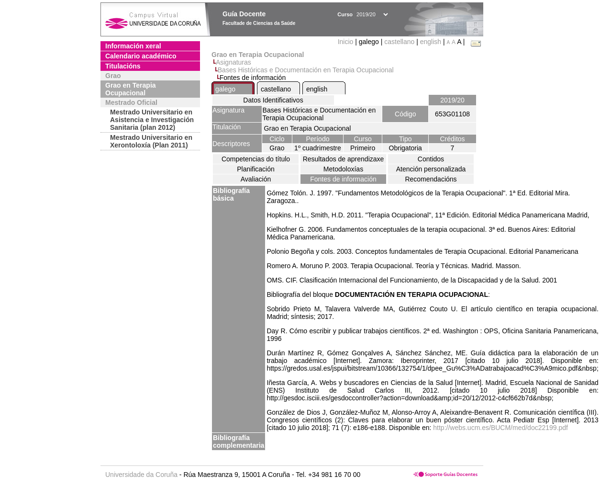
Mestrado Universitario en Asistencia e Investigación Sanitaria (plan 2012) (152, 119)
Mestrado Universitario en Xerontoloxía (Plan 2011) (151, 141)
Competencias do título (256, 159)
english (430, 41)
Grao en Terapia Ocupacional (130, 89)
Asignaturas (233, 62)
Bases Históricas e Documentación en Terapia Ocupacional (306, 70)
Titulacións (123, 66)
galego (225, 89)
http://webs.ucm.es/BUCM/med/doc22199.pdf (500, 427)
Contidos (431, 159)
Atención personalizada (431, 169)
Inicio (347, 41)
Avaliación (256, 179)
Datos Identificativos (273, 100)
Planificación (256, 169)
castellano (399, 41)
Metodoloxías (343, 169)
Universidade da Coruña (141, 474)
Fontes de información (343, 179)
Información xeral (133, 46)
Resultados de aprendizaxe (343, 159)
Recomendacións (430, 179)
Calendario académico (141, 56)
